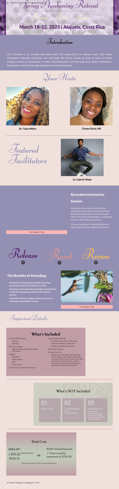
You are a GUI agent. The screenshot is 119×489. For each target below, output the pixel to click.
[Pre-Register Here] (36, 232)
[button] (2, 3)
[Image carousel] (87, 286)
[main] (59, 60)
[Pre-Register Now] (87, 306)
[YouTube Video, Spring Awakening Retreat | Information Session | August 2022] (36, 208)
